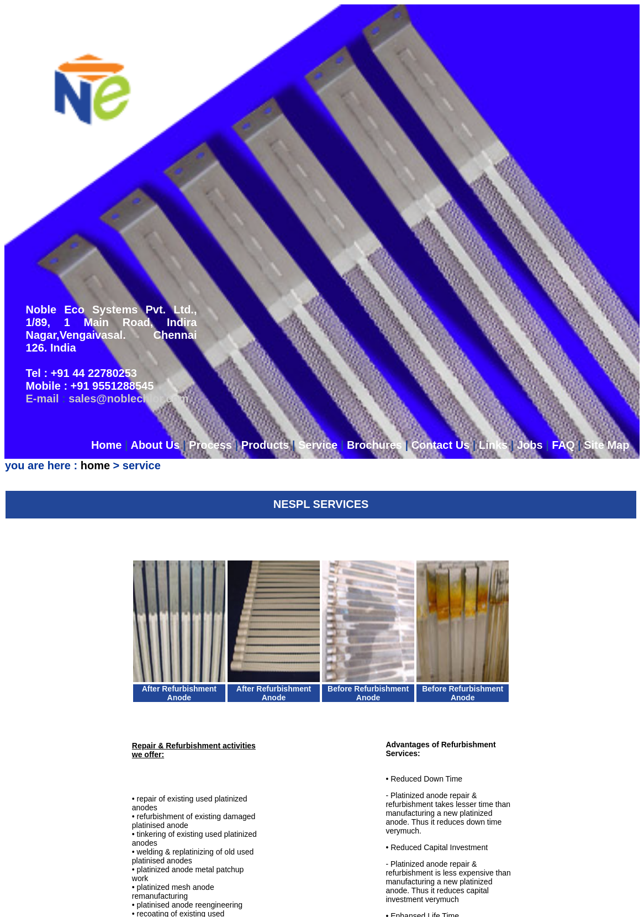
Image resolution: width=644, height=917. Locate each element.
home (95, 309)
